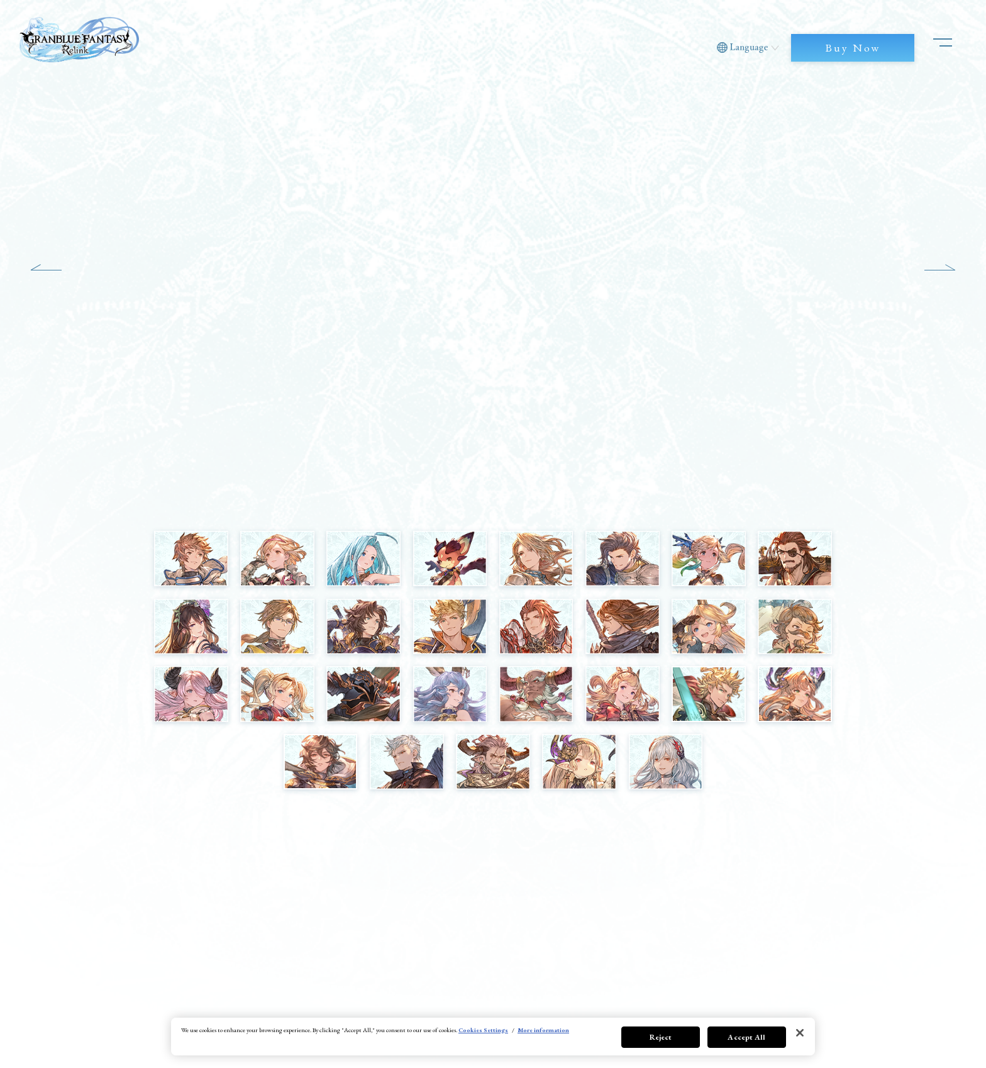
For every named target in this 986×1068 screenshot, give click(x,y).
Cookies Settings (483, 1030)
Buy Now (852, 47)
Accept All (746, 1037)
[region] (493, 1036)
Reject (661, 1037)
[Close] (800, 1033)
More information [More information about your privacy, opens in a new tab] (543, 1030)
